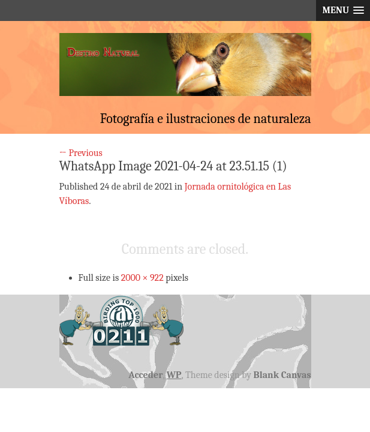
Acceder (145, 375)
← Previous (81, 153)
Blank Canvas (282, 375)
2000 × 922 (142, 277)
